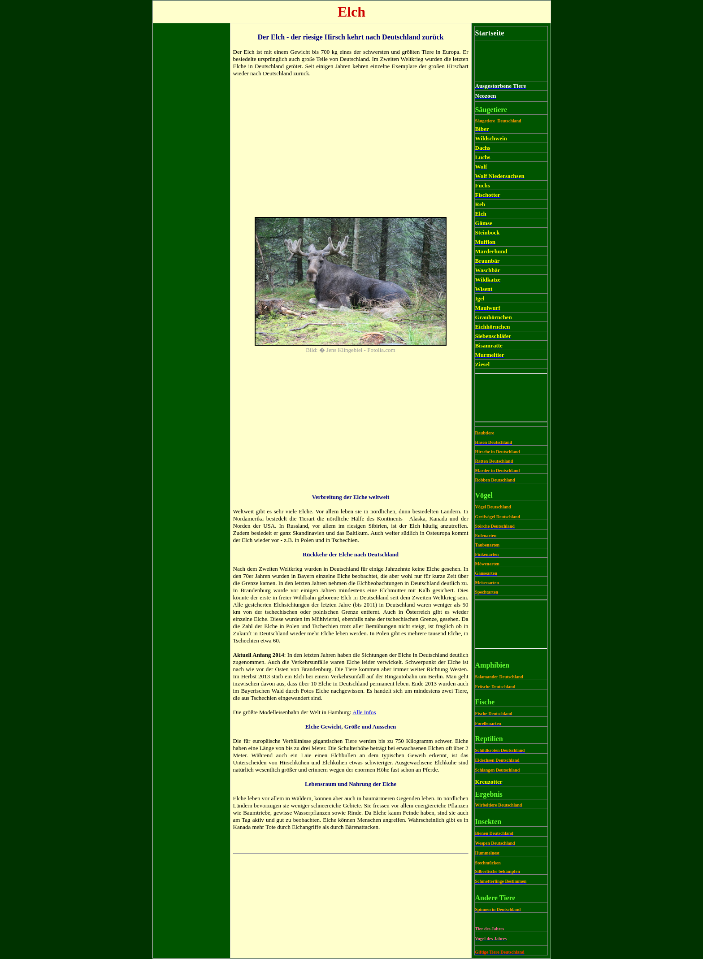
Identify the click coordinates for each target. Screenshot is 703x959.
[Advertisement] (191, 160)
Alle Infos (364, 712)
